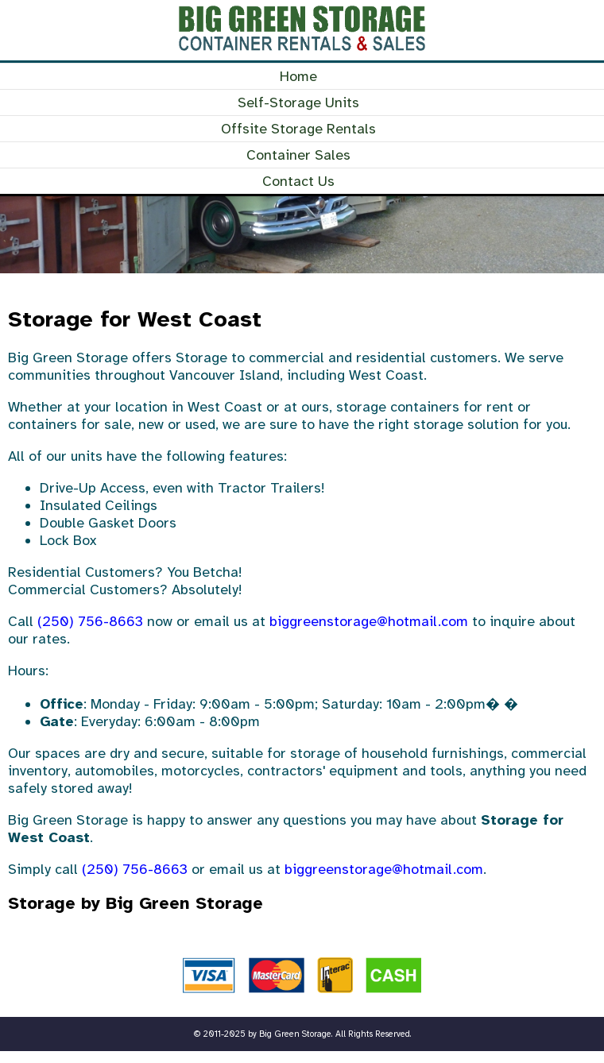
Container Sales (298, 155)
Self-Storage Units (298, 102)
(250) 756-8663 (90, 621)
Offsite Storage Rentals (298, 128)
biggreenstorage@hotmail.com (368, 621)
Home (298, 76)
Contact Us (298, 181)
